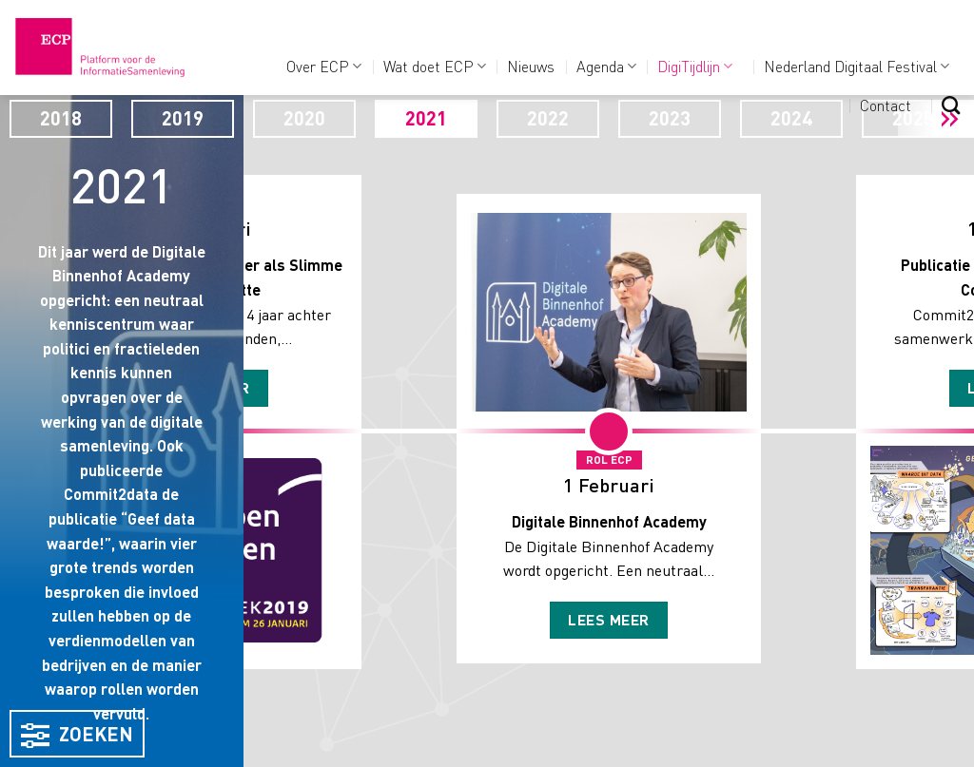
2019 (183, 117)
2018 (61, 117)
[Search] (951, 105)
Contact (885, 105)
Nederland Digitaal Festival (856, 66)
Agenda (606, 66)
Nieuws (531, 66)
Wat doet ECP (434, 66)
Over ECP (323, 66)
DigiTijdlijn (694, 66)
